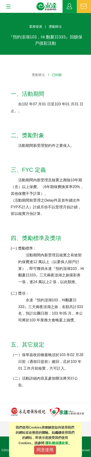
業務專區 (70, 6)
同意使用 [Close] (45, 449)
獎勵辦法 (38, 75)
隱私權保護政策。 (58, 443)
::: (1, 15)
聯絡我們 (84, 6)
